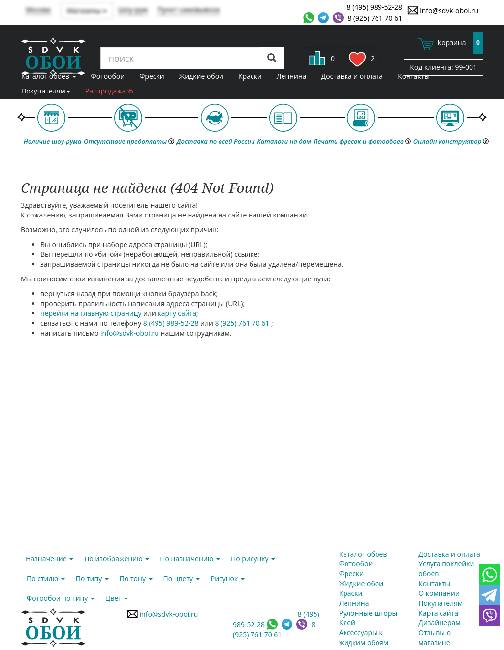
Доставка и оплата (352, 76)
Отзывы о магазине (434, 637)
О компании (439, 593)
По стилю (46, 578)
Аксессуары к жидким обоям (363, 637)
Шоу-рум (133, 9)
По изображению (116, 558)
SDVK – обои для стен (53, 56)
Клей (347, 622)
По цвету (181, 578)
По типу (92, 578)
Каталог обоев (48, 76)
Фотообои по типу (60, 598)
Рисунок (228, 578)
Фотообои (108, 76)
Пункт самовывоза (189, 9)
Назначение (49, 558)
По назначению (190, 558)
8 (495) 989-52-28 (375, 7)
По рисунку (253, 558)
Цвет (116, 598)
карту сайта (177, 313)
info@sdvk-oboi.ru (442, 10)
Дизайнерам (439, 622)
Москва (38, 9)
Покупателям (45, 90)
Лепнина (292, 76)
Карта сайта (438, 613)
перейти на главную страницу (90, 313)
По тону (136, 578)
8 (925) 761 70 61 (374, 18)
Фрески (151, 76)
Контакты (414, 76)
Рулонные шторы (368, 613)
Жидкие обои (201, 76)
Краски (250, 76)
